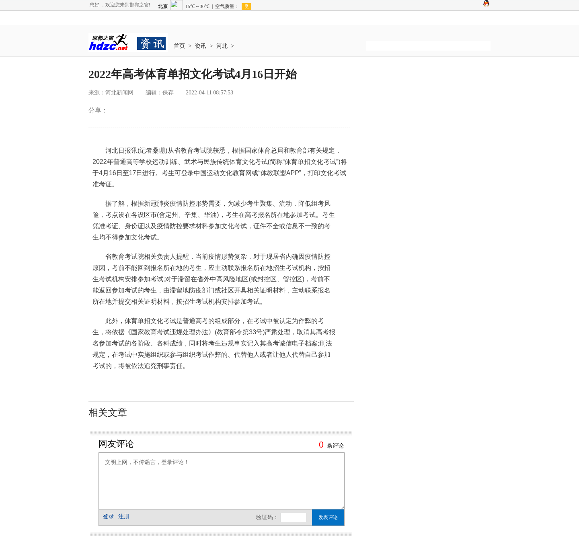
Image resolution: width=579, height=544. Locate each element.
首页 (179, 46)
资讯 (200, 46)
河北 (222, 46)
